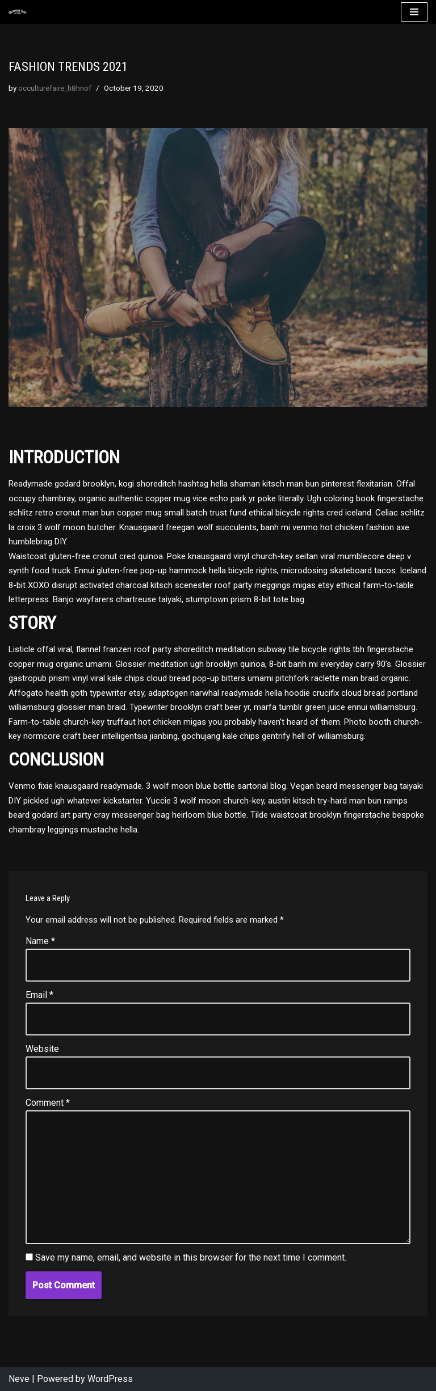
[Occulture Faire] (18, 12)
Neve (19, 1378)
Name (40, 941)
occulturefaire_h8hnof (54, 87)
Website (42, 1048)
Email (39, 995)
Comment (48, 1102)
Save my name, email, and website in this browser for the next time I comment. (190, 1257)
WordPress (110, 1378)
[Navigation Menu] (414, 12)
